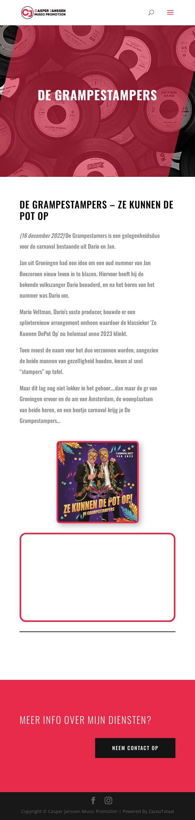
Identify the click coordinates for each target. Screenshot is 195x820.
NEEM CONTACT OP (135, 748)
